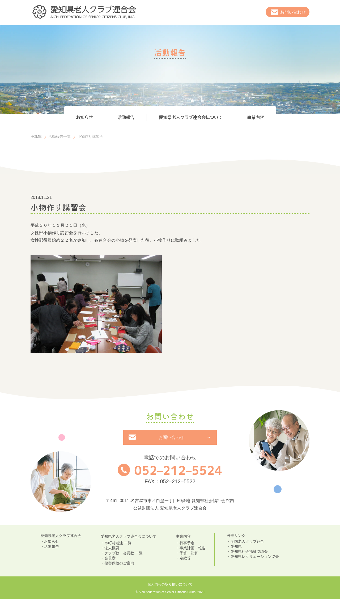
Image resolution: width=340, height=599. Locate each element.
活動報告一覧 (59, 136)
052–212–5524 (178, 470)
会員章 (110, 558)
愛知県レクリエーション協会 (255, 556)
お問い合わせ (293, 12)
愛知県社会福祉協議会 (249, 551)
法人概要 (111, 548)
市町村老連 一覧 (117, 543)
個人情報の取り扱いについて (170, 584)
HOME (36, 136)
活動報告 (51, 546)
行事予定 (187, 543)
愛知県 (236, 546)
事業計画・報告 (193, 548)
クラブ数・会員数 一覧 (123, 553)
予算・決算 (189, 553)
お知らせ (51, 541)
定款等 (185, 558)
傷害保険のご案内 (119, 563)
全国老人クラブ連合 (247, 541)
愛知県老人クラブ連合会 (60, 535)
